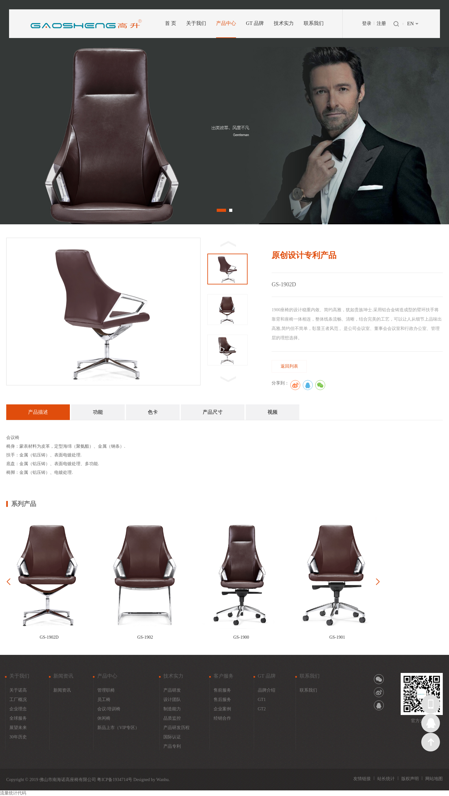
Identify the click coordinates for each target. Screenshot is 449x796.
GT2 (262, 709)
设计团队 (172, 699)
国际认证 (172, 737)
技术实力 (284, 23)
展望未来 (18, 727)
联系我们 (314, 23)
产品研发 (172, 690)
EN (410, 23)
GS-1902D (49, 637)
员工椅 (103, 699)
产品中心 (226, 23)
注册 (381, 23)
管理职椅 (106, 690)
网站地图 (434, 778)
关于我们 (196, 23)
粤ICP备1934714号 (114, 779)
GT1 (262, 699)
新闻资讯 (63, 676)
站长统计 (386, 778)
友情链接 (362, 778)
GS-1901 (337, 637)
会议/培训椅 (108, 709)
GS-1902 (145, 637)
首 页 (170, 23)
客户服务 (224, 676)
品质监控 (172, 718)
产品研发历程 (176, 727)
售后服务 (222, 699)
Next (413, 112)
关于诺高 (18, 690)
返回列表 (289, 366)
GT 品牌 (255, 23)
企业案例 (222, 709)
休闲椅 (103, 718)
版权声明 (410, 778)
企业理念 (18, 709)
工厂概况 (18, 699)
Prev (36, 112)
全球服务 (18, 718)
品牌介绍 (266, 690)
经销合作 (222, 718)
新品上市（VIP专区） (118, 727)
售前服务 (222, 690)
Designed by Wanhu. (151, 779)
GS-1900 (241, 637)
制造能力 (172, 709)
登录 (366, 23)
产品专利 (172, 746)
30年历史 (18, 737)
